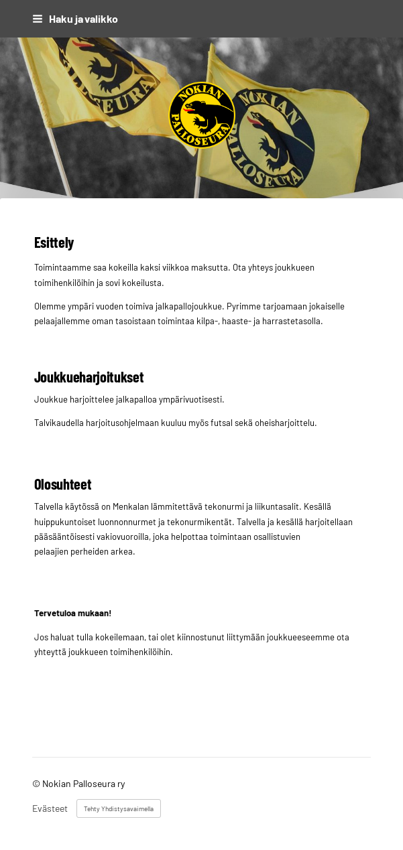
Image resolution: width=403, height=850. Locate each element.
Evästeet (50, 808)
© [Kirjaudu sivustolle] (37, 783)
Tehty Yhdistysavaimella (119, 808)
